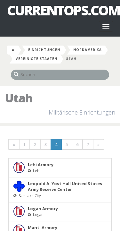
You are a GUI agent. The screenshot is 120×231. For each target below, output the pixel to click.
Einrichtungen (44, 49)
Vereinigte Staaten (36, 58)
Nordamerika (87, 49)
